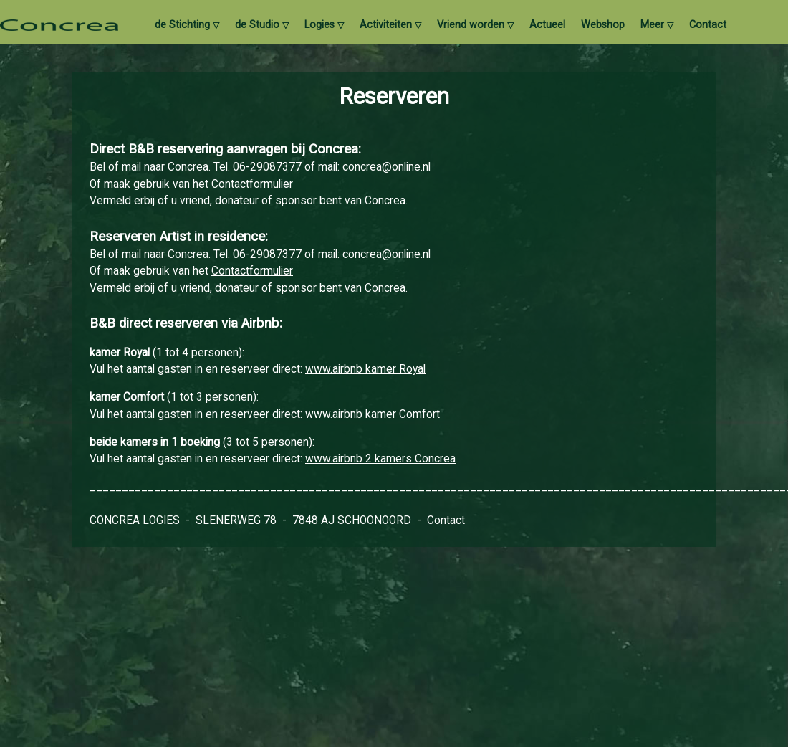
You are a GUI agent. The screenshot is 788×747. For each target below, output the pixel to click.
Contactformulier (252, 184)
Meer (656, 25)
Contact (707, 25)
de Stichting (187, 25)
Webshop (603, 25)
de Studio (262, 25)
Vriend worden (475, 25)
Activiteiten (390, 25)
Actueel (547, 25)
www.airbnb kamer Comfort (372, 414)
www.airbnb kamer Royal (365, 369)
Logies (324, 25)
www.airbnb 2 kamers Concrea (380, 458)
